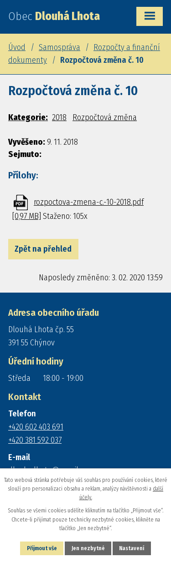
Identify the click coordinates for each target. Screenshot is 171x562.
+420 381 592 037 (35, 440)
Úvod (17, 47)
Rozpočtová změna (105, 117)
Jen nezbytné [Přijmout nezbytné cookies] (88, 548)
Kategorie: (28, 117)
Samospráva (59, 47)
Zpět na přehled (43, 249)
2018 (59, 117)
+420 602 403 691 (35, 427)
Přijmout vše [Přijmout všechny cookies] (42, 548)
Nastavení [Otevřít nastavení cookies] (131, 548)
